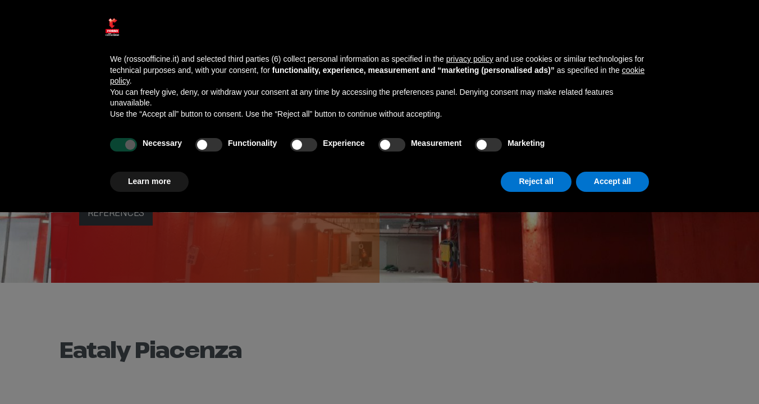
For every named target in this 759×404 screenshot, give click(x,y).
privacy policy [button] (469, 58)
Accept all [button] (612, 181)
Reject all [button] (536, 181)
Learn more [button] (149, 181)
